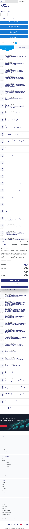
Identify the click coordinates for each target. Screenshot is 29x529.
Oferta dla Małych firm (5, 440)
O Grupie (3, 482)
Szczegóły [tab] (14, 244)
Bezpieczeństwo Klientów (6, 514)
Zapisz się (3, 425)
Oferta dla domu (4, 438)
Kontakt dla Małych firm (6, 470)
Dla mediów (4, 492)
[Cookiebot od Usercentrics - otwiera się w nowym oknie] (20, 241)
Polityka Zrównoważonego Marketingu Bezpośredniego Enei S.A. (12, 518)
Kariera (3, 486)
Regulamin (3, 502)
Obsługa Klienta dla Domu (6, 462)
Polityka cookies (4, 506)
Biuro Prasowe (4, 488)
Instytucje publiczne (5, 449)
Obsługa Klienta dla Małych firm (7, 464)
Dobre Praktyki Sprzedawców (6, 512)
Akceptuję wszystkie (14, 280)
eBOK (2, 458)
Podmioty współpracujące (6, 451)
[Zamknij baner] (27, 241)
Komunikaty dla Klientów (6, 475)
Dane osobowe (4, 504)
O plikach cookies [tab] (24, 244)
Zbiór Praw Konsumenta (6, 510)
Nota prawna (4, 508)
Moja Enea (3, 460)
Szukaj (25, 5)
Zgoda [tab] (5, 244)
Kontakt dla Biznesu (5, 473)
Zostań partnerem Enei (5, 494)
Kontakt (3, 484)
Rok (4, 14)
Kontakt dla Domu (5, 468)
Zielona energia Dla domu (6, 445)
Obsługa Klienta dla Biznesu (6, 466)
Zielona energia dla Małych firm (7, 447)
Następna (19, 407)
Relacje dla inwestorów (5, 490)
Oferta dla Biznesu (5, 442)
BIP (2, 516)
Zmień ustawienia (14, 283)
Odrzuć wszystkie (14, 286)
